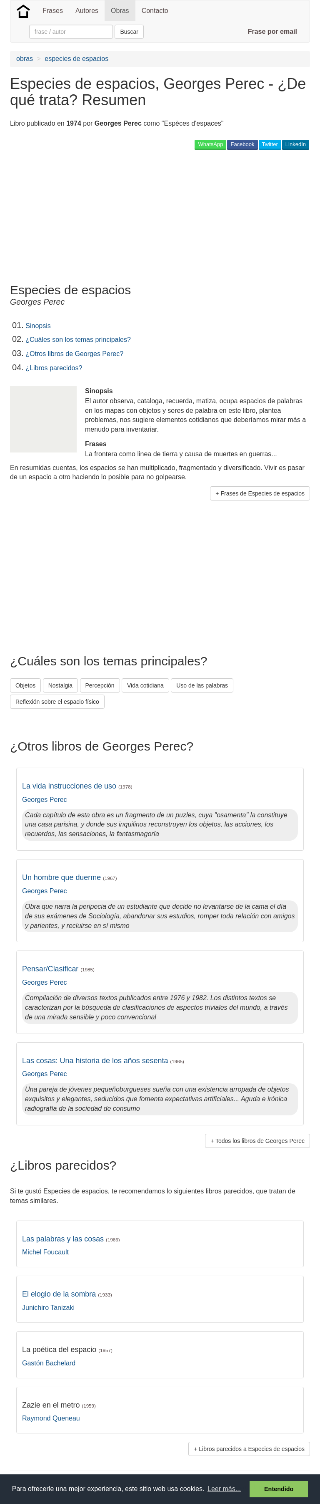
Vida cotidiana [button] (145, 685)
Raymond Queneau (51, 1418)
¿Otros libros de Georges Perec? (74, 353)
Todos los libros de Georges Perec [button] (260, 1140)
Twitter (270, 144)
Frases (52, 10)
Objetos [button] (25, 685)
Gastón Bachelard (48, 1363)
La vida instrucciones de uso (77, 786)
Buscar (129, 31)
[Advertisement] (107, 216)
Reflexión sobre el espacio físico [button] (57, 701)
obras (24, 58)
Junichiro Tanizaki (48, 1307)
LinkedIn (295, 144)
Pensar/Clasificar (58, 969)
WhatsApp (210, 144)
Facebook (242, 144)
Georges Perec (44, 799)
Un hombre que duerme (69, 877)
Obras (120, 10)
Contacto (155, 10)
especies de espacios (76, 58)
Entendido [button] (278, 1489)
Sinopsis (37, 325)
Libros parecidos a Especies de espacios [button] (252, 1449)
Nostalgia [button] (60, 685)
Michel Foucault (45, 1252)
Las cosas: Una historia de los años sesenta (103, 1061)
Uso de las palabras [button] (202, 685)
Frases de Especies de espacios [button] (262, 493)
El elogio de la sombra (67, 1294)
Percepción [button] (100, 685)
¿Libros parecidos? (53, 368)
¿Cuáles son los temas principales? (78, 339)
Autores (86, 10)
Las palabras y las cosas (71, 1239)
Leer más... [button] (224, 1488)
